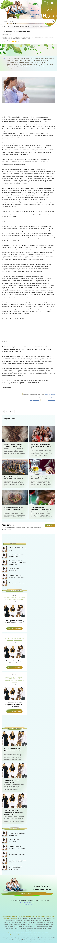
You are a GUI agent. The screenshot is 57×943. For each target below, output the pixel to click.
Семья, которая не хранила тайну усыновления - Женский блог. (41, 446)
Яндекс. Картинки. (51, 397)
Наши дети (27, 26)
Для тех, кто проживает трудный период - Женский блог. (14, 622)
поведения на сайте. (34, 400)
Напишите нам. (51, 400)
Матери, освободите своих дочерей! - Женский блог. (13, 445)
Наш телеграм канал (27, 902)
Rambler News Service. (50, 394)
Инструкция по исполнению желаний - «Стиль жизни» (13, 508)
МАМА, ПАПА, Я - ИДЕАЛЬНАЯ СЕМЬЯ (12, 26)
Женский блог (10, 411)
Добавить (50, 525)
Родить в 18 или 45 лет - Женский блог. (14, 662)
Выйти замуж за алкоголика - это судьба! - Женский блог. (41, 478)
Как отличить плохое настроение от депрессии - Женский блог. (14, 705)
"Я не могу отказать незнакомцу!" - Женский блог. (41, 508)
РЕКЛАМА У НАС (29, 904)
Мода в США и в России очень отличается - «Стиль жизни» (14, 478)
